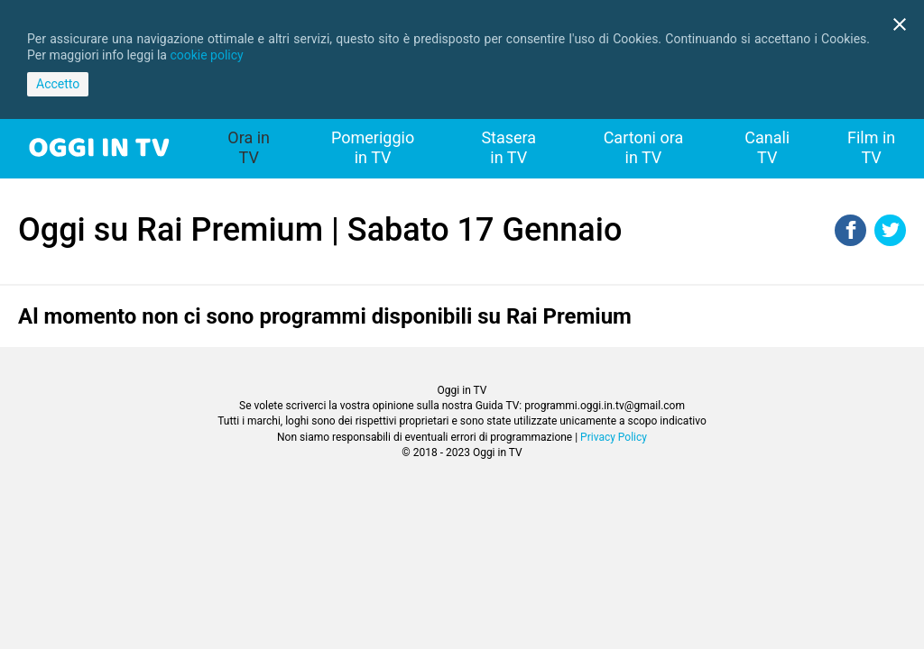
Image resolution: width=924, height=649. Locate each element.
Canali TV (767, 147)
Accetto (57, 84)
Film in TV (871, 147)
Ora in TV (248, 147)
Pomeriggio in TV (372, 147)
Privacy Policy (613, 437)
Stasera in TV (508, 147)
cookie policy (206, 55)
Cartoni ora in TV (644, 147)
